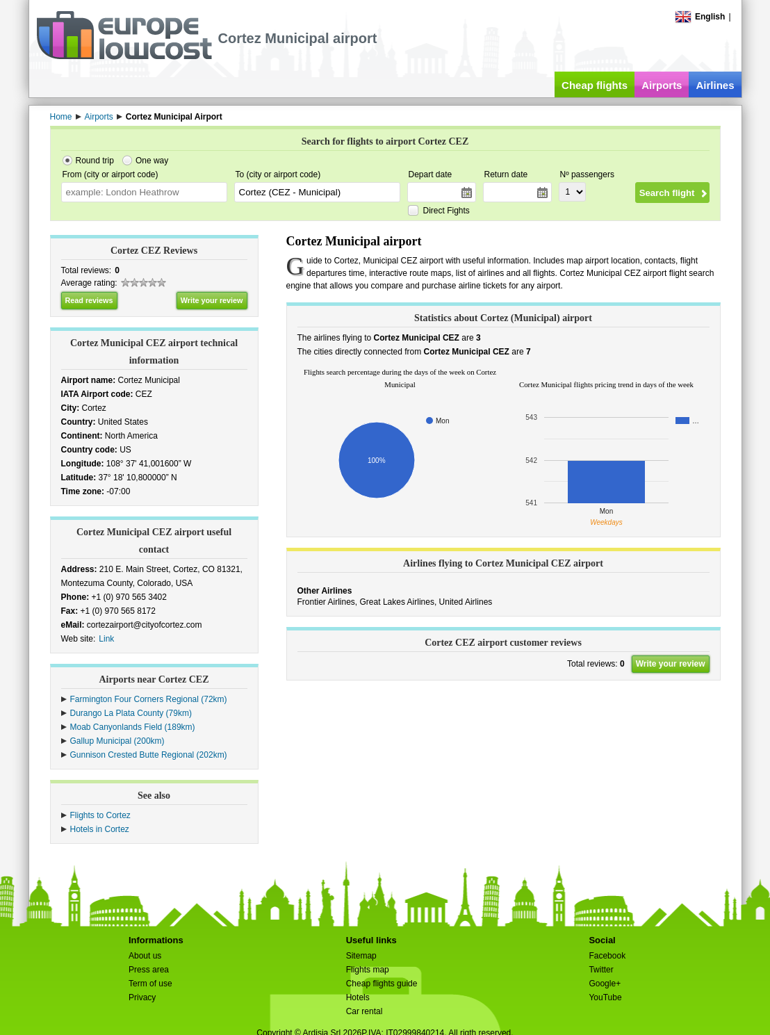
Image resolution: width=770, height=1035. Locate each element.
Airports (661, 85)
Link (106, 639)
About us (145, 956)
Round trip (95, 160)
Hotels (358, 997)
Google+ (605, 983)
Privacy (142, 997)
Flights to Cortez (100, 815)
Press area (149, 970)
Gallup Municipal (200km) (117, 741)
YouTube (605, 997)
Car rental (364, 1011)
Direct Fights (446, 210)
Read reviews (89, 300)
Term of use (150, 983)
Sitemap (361, 956)
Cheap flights (595, 85)
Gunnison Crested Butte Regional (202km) (148, 755)
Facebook (607, 956)
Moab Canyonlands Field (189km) (132, 727)
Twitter (601, 970)
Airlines (715, 85)
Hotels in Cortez (99, 829)
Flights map (367, 970)
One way (152, 160)
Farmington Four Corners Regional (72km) (148, 699)
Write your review (212, 300)
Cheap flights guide (382, 983)
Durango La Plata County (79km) (131, 713)
